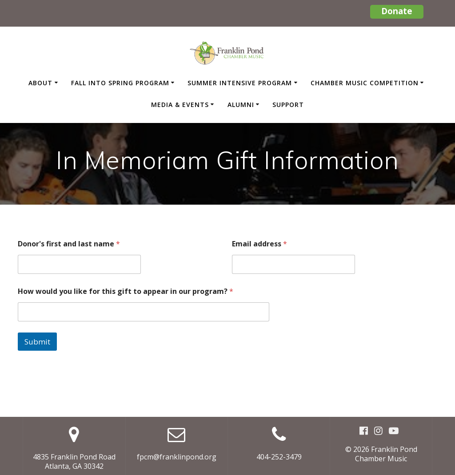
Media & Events (180, 104)
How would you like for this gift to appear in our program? (125, 291)
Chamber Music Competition (365, 83)
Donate (396, 10)
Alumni (241, 104)
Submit (37, 341)
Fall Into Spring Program (120, 83)
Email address (259, 244)
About (40, 83)
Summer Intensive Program (240, 83)
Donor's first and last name (69, 244)
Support (288, 104)
